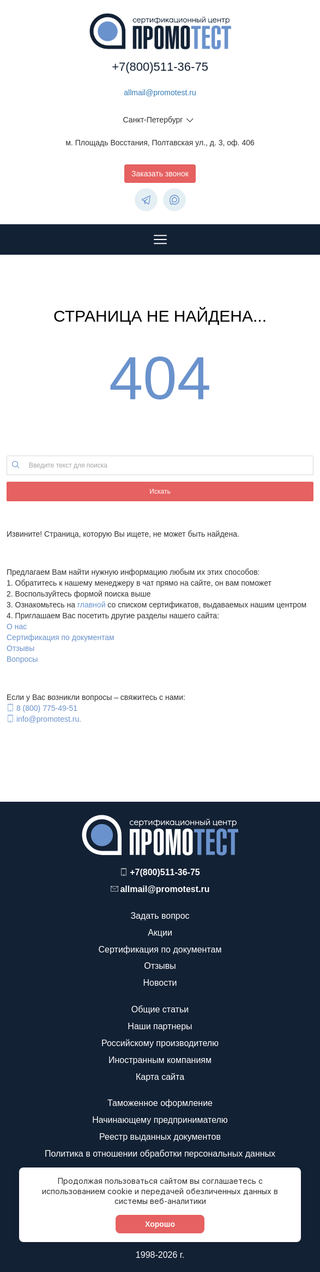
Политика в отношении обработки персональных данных (160, 1153)
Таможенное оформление (160, 1103)
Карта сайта (160, 1076)
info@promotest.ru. (48, 719)
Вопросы (22, 659)
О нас (17, 626)
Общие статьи (160, 1009)
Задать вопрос (159, 915)
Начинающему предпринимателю (160, 1119)
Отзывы (20, 648)
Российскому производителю (160, 1043)
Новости (160, 982)
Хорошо (160, 1224)
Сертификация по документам (60, 637)
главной (91, 604)
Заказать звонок (160, 173)
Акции (160, 932)
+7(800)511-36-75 (160, 66)
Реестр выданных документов (160, 1136)
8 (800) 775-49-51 (46, 708)
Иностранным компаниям (160, 1060)
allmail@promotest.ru (160, 92)
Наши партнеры (160, 1026)
